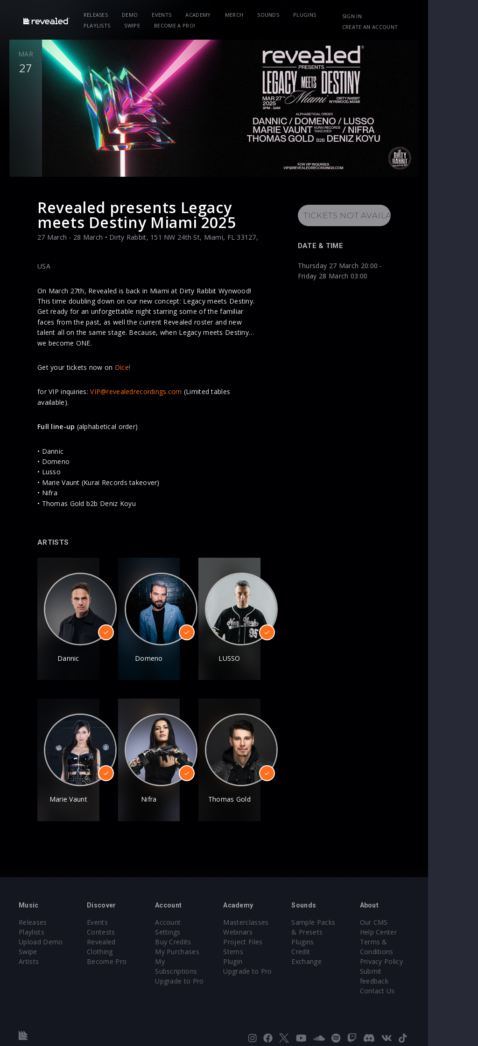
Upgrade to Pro (196, 948)
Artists (29, 948)
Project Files (268, 928)
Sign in (392, 16)
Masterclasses (271, 909)
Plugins (310, 14)
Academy (204, 14)
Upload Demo (41, 928)
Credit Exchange (350, 938)
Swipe (97, 25)
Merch (240, 14)
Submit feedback (427, 958)
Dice (122, 364)
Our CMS (415, 909)
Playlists (349, 14)
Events (168, 14)
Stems (258, 938)
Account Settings (198, 909)
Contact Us (418, 967)
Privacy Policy (422, 948)
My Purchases (194, 928)
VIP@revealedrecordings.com (136, 389)
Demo (136, 14)
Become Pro (115, 938)
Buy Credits (190, 918)
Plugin (257, 948)
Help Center (420, 918)
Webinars (263, 918)
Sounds (274, 14)
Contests (109, 918)
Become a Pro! (139, 25)
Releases (102, 14)
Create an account (410, 26)
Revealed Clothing (123, 928)
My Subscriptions (198, 938)
